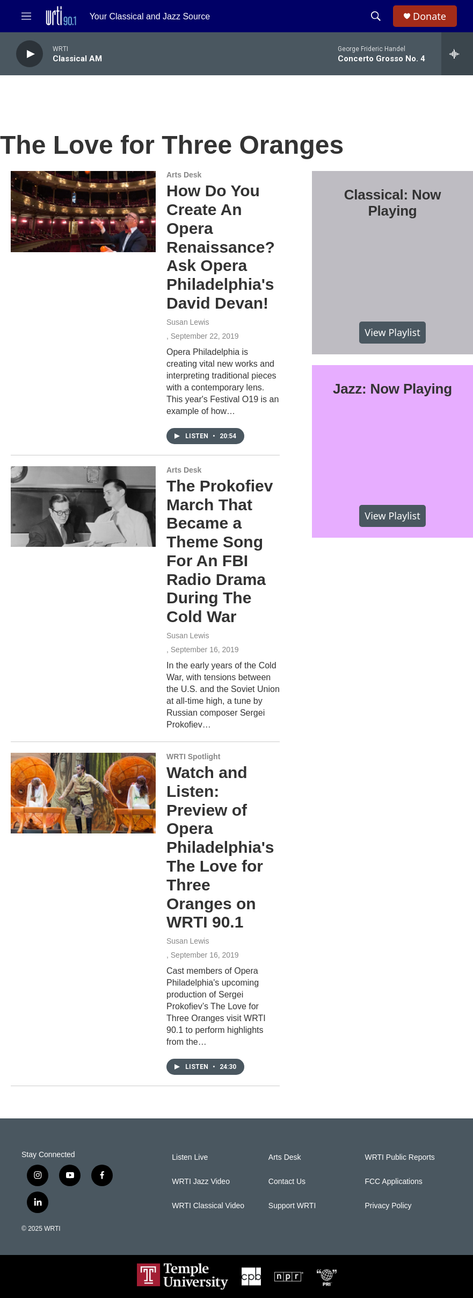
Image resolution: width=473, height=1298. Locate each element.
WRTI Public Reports (399, 1157)
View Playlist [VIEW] (392, 332)
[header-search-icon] (376, 16)
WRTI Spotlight (193, 756)
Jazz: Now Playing (392, 389)
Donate (429, 16)
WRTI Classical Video (208, 1206)
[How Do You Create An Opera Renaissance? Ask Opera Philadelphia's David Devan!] (83, 211)
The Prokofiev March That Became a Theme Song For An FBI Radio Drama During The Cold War (219, 551)
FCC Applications (393, 1182)
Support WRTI (292, 1206)
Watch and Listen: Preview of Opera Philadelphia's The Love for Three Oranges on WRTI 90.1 (220, 847)
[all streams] (457, 53)
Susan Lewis (187, 322)
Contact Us (286, 1182)
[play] (29, 54)
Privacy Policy (388, 1206)
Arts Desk (183, 174)
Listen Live (190, 1157)
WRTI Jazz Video (201, 1182)
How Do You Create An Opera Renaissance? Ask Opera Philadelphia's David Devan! (220, 247)
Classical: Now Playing (392, 203)
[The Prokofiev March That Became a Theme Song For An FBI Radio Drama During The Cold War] (83, 506)
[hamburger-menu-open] (26, 16)
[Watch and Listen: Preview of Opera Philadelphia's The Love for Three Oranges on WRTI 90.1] (83, 793)
